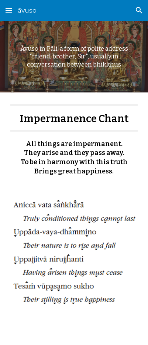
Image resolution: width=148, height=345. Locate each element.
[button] (9, 10)
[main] (74, 57)
